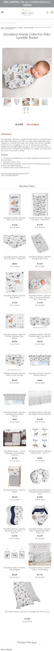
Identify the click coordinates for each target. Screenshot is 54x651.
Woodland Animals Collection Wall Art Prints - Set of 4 (40, 452)
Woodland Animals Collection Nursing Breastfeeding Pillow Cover (40, 492)
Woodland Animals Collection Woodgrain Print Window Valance (15, 414)
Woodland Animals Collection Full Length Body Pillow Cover (27, 612)
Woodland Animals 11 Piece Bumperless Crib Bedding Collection (14, 453)
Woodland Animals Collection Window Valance (40, 374)
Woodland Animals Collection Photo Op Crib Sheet (15, 219)
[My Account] (47, 12)
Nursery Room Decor (11, 27)
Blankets (20, 27)
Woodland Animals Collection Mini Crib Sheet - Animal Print (15, 258)
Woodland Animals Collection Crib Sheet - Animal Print (40, 219)
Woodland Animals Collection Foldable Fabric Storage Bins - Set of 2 (40, 336)
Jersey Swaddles (28, 27)
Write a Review (6, 649)
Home (2, 27)
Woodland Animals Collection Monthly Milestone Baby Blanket (15, 336)
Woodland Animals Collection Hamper (15, 491)
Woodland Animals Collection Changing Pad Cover (40, 257)
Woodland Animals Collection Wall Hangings (15, 568)
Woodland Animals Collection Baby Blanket (15, 296)
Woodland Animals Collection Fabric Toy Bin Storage (15, 374)
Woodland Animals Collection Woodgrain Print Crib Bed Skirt (40, 413)
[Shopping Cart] (52, 12)
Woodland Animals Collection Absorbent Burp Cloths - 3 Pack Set (15, 531)
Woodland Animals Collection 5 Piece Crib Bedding (40, 568)
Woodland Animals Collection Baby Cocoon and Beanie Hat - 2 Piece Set (40, 297)
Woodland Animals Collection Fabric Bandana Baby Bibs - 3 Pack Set (40, 531)
